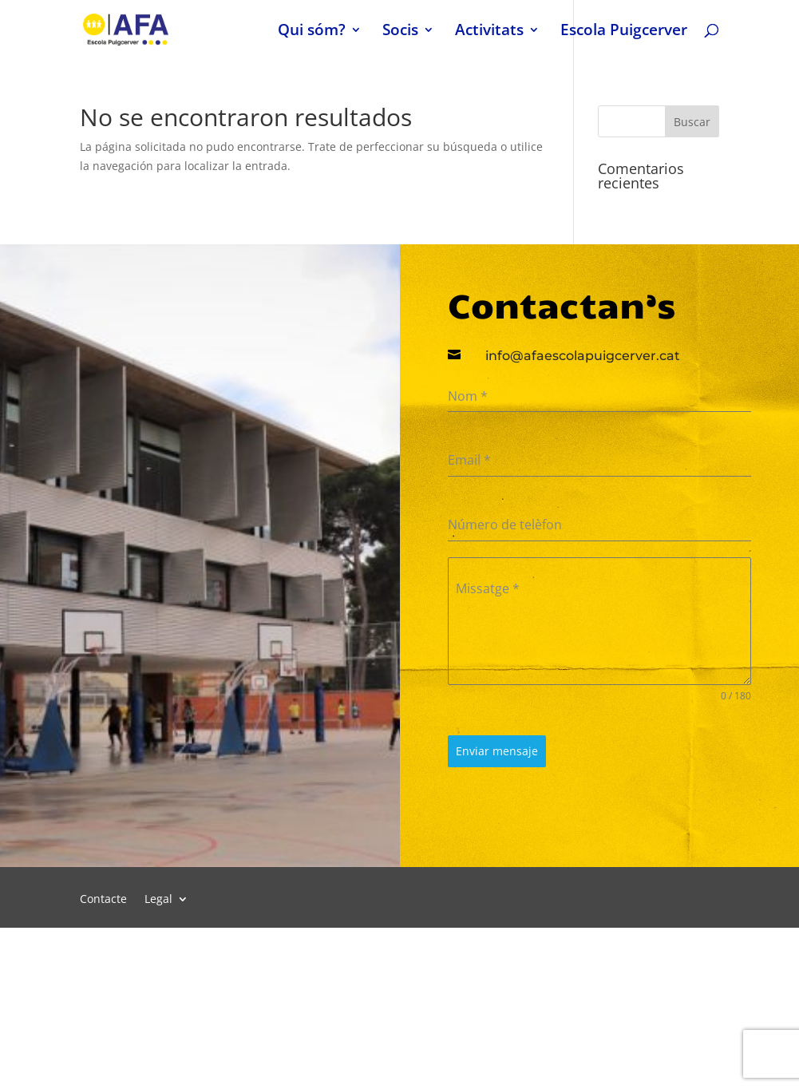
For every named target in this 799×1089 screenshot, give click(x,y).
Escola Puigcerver (623, 32)
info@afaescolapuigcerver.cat (582, 355)
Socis (400, 32)
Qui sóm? (312, 32)
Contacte (103, 899)
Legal (158, 899)
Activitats (489, 32)
